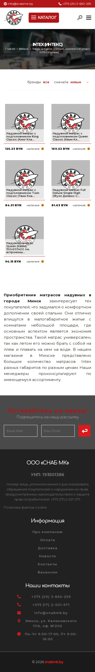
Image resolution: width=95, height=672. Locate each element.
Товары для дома (42, 49)
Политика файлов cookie (25, 507)
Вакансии (48, 572)
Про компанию (47, 532)
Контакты (47, 564)
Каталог (24, 49)
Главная (10, 49)
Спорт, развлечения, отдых (72, 49)
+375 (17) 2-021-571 (51, 605)
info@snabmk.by (20, 4)
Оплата (47, 540)
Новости (47, 556)
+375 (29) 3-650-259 (76, 4)
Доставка (48, 548)
